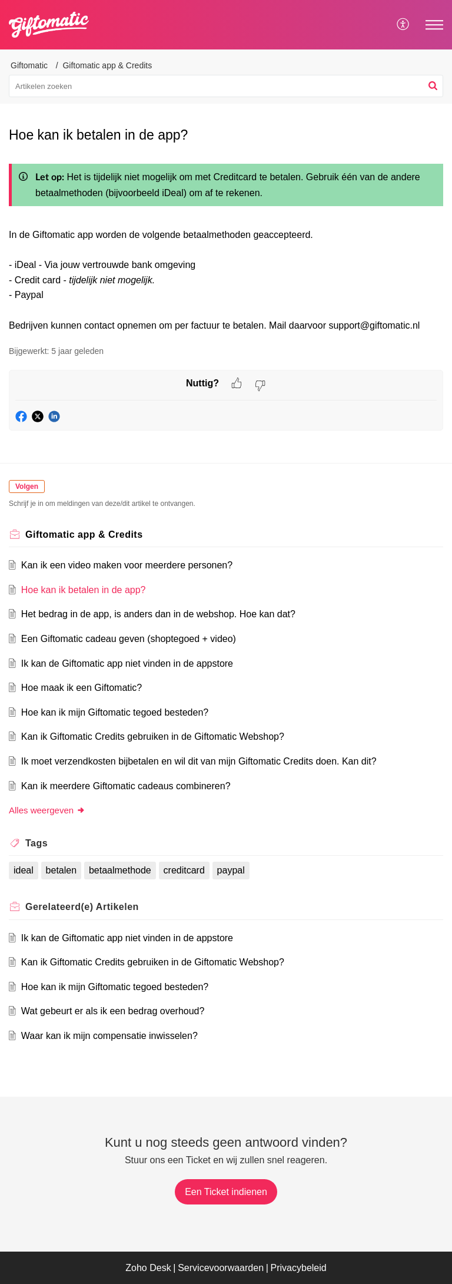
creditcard (184, 870)
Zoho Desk (148, 1268)
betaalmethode (120, 870)
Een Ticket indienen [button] (226, 1192)
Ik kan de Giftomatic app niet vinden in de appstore (127, 663)
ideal (24, 870)
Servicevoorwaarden (221, 1268)
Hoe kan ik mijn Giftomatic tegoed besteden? (114, 712)
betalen (61, 870)
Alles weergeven (47, 810)
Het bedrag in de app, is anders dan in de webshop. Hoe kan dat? (158, 614)
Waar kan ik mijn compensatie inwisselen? (109, 1036)
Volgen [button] (26, 486)
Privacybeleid (299, 1268)
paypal (231, 870)
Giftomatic (29, 65)
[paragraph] (226, 245)
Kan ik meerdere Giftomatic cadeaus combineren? (126, 786)
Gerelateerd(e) (82, 907)
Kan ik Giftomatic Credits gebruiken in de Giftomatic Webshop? (152, 737)
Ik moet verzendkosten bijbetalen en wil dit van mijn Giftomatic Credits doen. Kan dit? (199, 761)
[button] (432, 86)
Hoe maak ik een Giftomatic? (81, 688)
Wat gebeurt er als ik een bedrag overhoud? (113, 1011)
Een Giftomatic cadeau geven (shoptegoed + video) (128, 639)
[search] (226, 86)
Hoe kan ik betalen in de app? (83, 590)
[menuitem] (403, 24)
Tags (36, 843)
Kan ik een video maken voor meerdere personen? (126, 565)
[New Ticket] (226, 1192)
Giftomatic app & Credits (107, 65)
